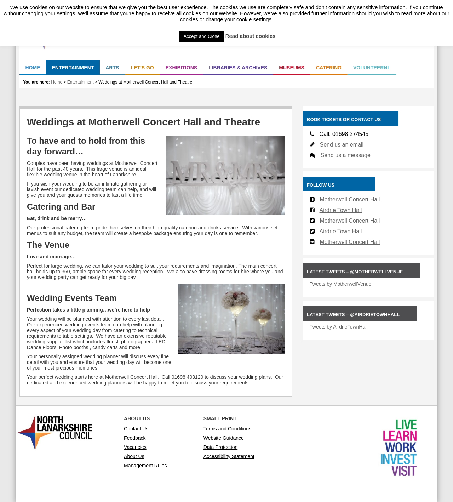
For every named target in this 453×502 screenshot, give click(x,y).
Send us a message (345, 155)
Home (56, 82)
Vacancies (135, 447)
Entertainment (80, 82)
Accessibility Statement (228, 456)
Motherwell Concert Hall (350, 199)
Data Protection (220, 447)
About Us (134, 456)
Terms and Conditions (227, 429)
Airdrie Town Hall (341, 210)
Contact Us (136, 429)
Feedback (134, 438)
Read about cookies (250, 36)
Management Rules (145, 465)
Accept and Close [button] (202, 36)
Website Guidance (223, 438)
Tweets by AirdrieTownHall (338, 327)
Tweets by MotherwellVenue (340, 284)
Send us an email (341, 145)
